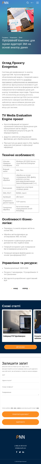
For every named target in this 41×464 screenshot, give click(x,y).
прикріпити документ (20, 414)
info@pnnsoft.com (20, 448)
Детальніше (20, 347)
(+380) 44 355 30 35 (20, 446)
